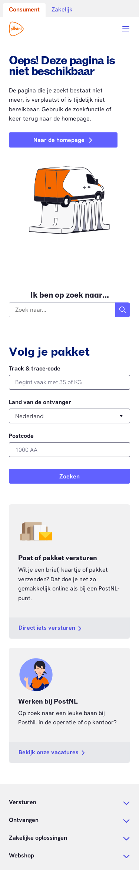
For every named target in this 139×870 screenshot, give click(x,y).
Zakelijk (62, 9)
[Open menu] (125, 28)
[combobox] (62, 310)
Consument (24, 9)
